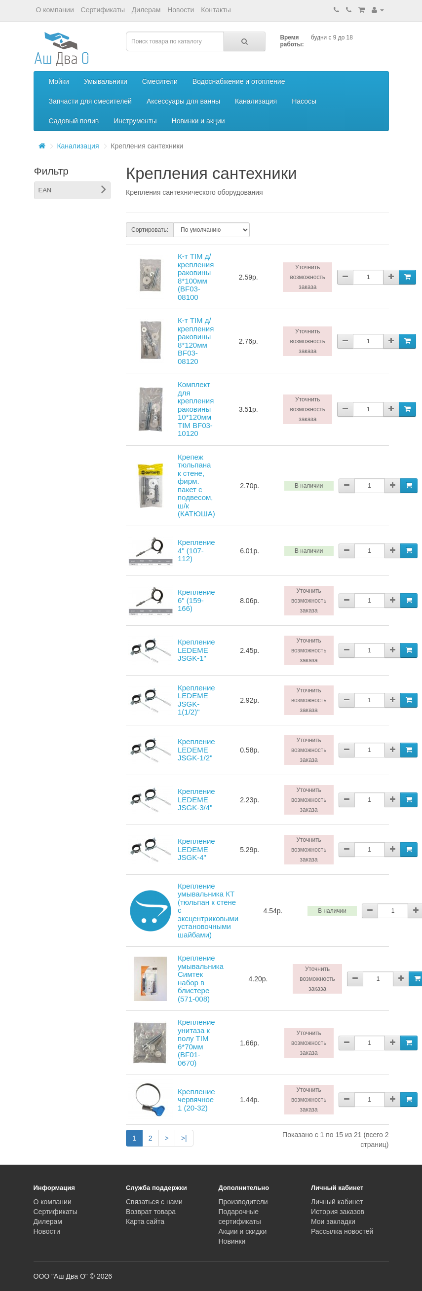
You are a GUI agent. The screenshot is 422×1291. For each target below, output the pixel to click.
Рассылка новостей (342, 1231)
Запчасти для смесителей (90, 101)
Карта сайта (145, 1221)
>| (184, 1138)
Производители (243, 1202)
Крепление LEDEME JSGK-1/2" (196, 749)
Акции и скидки (243, 1231)
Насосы (304, 101)
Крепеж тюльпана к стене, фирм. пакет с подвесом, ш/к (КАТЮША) (196, 485)
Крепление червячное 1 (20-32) (196, 1099)
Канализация (256, 101)
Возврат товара (151, 1212)
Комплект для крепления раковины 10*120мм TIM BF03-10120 (196, 408)
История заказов (337, 1212)
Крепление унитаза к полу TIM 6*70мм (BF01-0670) (196, 1042)
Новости (180, 10)
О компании (55, 10)
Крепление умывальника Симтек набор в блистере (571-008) (201, 978)
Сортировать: (149, 229)
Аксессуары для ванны (183, 101)
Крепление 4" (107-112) (196, 550)
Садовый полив (74, 121)
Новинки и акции (198, 121)
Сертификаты (103, 10)
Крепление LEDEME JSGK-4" (196, 849)
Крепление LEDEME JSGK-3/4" (196, 799)
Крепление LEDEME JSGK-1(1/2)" (196, 700)
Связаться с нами (154, 1202)
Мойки (59, 81)
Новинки (232, 1241)
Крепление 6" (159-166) (196, 600)
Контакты (215, 10)
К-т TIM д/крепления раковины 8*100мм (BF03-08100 (196, 276)
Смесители (160, 81)
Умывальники (105, 81)
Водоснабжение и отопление (238, 81)
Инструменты (135, 121)
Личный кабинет (337, 1202)
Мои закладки (333, 1221)
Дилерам (146, 10)
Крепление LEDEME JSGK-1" (196, 650)
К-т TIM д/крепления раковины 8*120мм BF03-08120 (196, 340)
